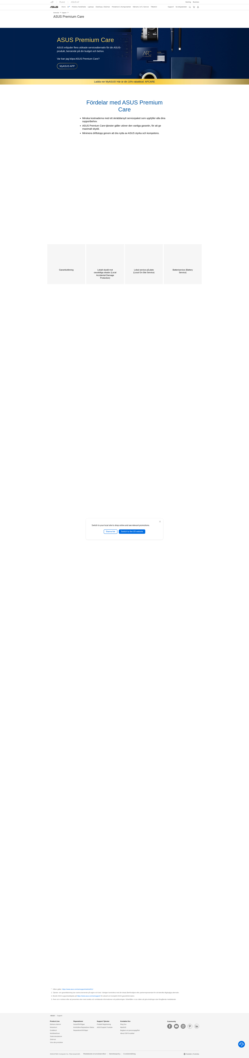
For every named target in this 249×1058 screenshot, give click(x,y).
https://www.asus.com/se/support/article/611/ (77, 989)
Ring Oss (123, 1024)
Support (64, 13)
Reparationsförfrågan (80, 1030)
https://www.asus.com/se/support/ (88, 996)
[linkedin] (196, 1026)
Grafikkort (53, 1030)
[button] (188, 2)
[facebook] (169, 1026)
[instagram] (183, 1026)
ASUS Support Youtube (104, 1027)
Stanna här (110, 531)
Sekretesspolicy (114, 1054)
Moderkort (53, 1027)
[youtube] (176, 1026)
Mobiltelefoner (55, 1033)
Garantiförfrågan (79, 1024)
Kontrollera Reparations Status (83, 1027)
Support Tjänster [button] (103, 1021)
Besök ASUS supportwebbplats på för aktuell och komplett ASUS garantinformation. (94, 996)
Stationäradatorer (56, 1036)
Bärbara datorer (55, 1024)
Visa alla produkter (56, 1042)
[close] (160, 521)
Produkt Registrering (104, 1024)
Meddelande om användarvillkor (94, 1054)
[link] (54, 7)
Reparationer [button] (78, 1021)
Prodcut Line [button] (54, 1021)
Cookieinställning (129, 1054)
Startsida (56, 13)
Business (196, 2)
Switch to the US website (132, 531)
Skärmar (53, 1039)
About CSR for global (127, 1033)
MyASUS (123, 1027)
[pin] (189, 1026)
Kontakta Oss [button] (125, 1021)
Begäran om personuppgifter (130, 1030)
